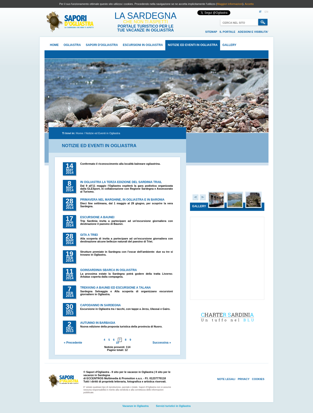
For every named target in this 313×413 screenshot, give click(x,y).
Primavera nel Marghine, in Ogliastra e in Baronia (122, 199)
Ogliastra (72, 45)
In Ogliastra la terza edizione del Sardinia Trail (121, 182)
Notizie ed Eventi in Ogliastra (192, 45)
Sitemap (211, 31)
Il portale (227, 31)
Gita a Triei (89, 235)
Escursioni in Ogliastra (143, 45)
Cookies (258, 379)
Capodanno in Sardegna (100, 305)
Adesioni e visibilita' (253, 31)
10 (117, 342)
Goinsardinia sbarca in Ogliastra (108, 270)
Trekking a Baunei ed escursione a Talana (115, 287)
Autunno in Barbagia (97, 323)
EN (266, 11)
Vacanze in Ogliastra (136, 405)
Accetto (249, 3)
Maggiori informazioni (230, 3)
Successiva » (162, 342)
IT (260, 11)
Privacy (243, 379)
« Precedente (73, 342)
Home (54, 45)
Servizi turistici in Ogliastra (173, 405)
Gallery (229, 45)
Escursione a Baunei (97, 217)
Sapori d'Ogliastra (102, 45)
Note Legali (226, 379)
